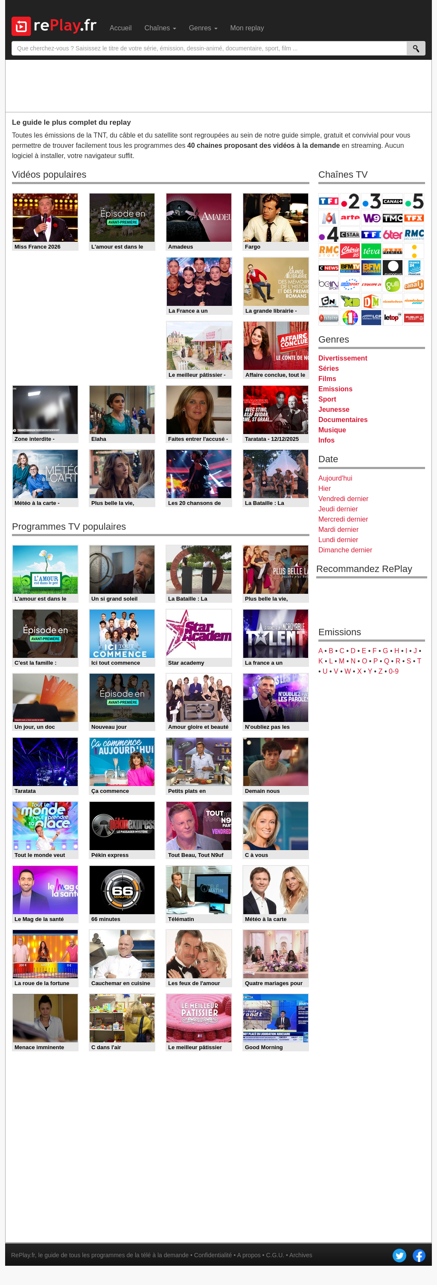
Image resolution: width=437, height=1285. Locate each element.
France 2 (350, 201)
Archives (300, 1255)
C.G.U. (275, 1255)
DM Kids (371, 301)
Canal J (414, 284)
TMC (392, 218)
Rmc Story (328, 251)
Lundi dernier (338, 539)
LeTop (392, 318)
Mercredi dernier (343, 519)
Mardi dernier (338, 529)
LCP (371, 318)
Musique (332, 430)
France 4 (328, 234)
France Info (414, 251)
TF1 (328, 201)
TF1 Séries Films (371, 234)
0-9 (394, 671)
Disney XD (350, 301)
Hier (324, 488)
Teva (371, 251)
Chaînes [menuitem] (160, 28)
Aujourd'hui (335, 478)
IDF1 (350, 318)
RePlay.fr (23, 1255)
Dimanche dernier (345, 550)
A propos (248, 1255)
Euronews (392, 268)
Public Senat (414, 318)
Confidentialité (213, 1255)
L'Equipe (371, 284)
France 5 (414, 201)
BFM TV (350, 268)
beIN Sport (328, 284)
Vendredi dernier (343, 498)
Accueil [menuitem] (121, 28)
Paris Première (392, 251)
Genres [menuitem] (203, 28)
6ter (392, 234)
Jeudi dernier (338, 509)
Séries (328, 368)
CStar (350, 234)
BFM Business (371, 268)
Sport (327, 399)
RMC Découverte (414, 234)
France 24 (414, 268)
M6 (328, 218)
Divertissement (342, 358)
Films (327, 378)
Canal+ (392, 201)
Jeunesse (334, 409)
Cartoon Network (328, 301)
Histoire (328, 318)
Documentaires (343, 419)
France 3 (371, 201)
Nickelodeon (392, 301)
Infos (326, 440)
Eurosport (350, 284)
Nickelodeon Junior (414, 301)
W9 (371, 218)
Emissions (335, 389)
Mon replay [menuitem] (247, 28)
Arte (350, 218)
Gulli (392, 284)
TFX (414, 218)
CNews (328, 268)
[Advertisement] (218, 85)
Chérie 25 (350, 251)
